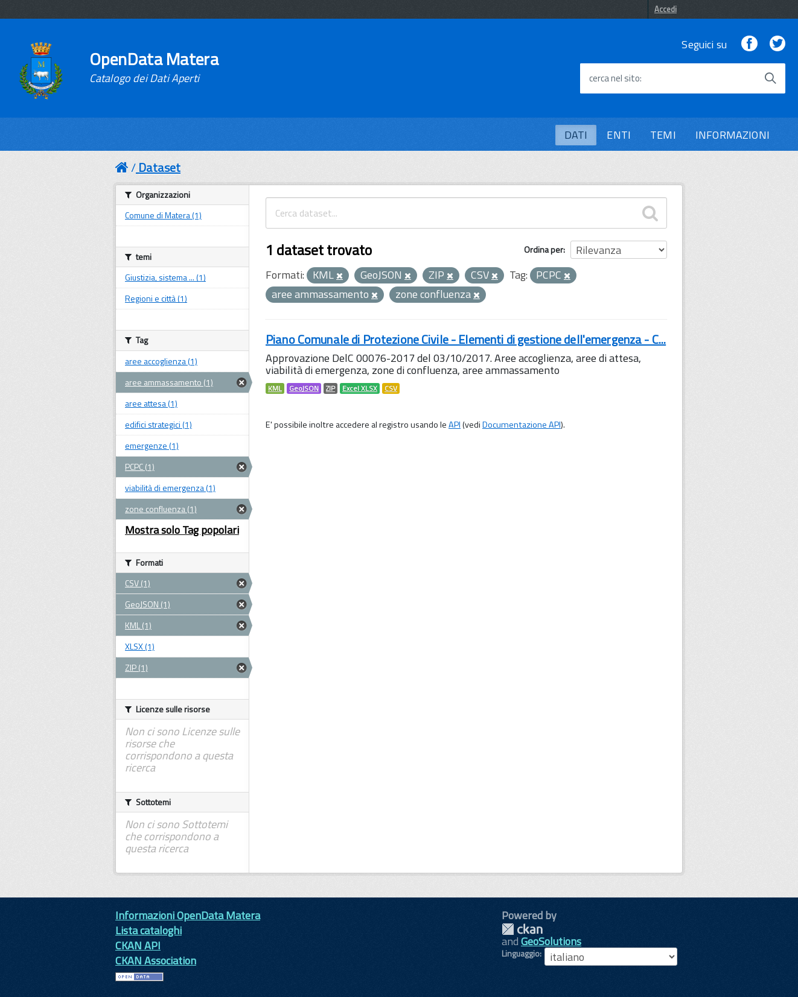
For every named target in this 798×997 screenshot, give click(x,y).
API (454, 424)
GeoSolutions (551, 941)
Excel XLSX (359, 388)
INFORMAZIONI (732, 135)
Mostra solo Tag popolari (182, 530)
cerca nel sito (614, 78)
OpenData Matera (154, 67)
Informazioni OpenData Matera (187, 915)
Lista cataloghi (148, 930)
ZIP (330, 388)
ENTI (619, 135)
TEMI (663, 135)
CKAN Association (155, 960)
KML (275, 388)
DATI (576, 135)
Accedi (665, 9)
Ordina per (543, 249)
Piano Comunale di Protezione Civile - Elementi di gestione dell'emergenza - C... (466, 339)
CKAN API (138, 945)
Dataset (159, 167)
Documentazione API (521, 424)
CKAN (522, 929)
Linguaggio (521, 954)
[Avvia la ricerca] (770, 78)
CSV (391, 388)
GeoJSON (304, 388)
